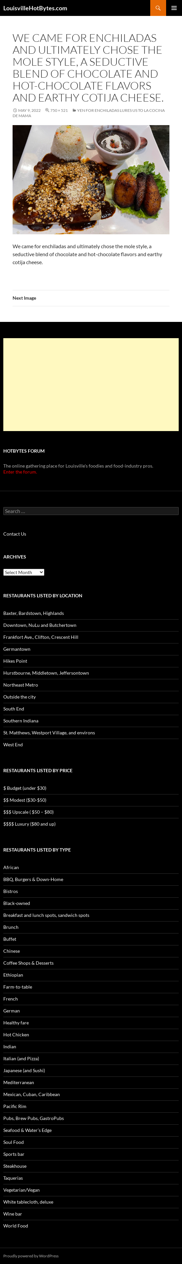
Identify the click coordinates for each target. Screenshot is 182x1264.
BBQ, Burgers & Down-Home (33, 879)
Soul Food (13, 1142)
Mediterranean (18, 1082)
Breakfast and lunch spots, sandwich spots (46, 915)
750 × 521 (59, 110)
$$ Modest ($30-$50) (24, 800)
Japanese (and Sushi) (24, 1070)
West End (13, 744)
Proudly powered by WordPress (31, 1255)
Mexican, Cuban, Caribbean (31, 1094)
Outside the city (19, 697)
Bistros (10, 891)
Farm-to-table (17, 987)
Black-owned (16, 903)
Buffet (9, 939)
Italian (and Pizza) (21, 1058)
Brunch (11, 927)
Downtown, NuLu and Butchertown (39, 625)
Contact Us (14, 534)
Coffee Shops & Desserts (28, 963)
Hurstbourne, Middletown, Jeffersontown (46, 673)
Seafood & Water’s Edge (27, 1130)
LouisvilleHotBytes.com (35, 8)
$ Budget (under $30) (24, 788)
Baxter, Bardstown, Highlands (33, 613)
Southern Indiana (20, 720)
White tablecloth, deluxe (28, 1202)
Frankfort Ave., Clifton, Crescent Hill (40, 637)
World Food (15, 1225)
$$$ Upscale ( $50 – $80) (28, 812)
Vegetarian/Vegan (21, 1190)
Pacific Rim (14, 1106)
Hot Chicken (16, 1034)
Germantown (16, 649)
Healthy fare (16, 1022)
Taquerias (13, 1178)
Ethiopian (13, 975)
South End (13, 708)
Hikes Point (15, 661)
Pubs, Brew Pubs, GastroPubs (33, 1118)
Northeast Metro (20, 685)
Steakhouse (14, 1166)
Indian (9, 1046)
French (10, 999)
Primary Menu (174, 8)
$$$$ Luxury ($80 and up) (29, 824)
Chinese (11, 951)
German (11, 1010)
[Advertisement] (91, 384)
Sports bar (13, 1154)
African (11, 867)
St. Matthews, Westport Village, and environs (49, 732)
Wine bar (12, 1214)
